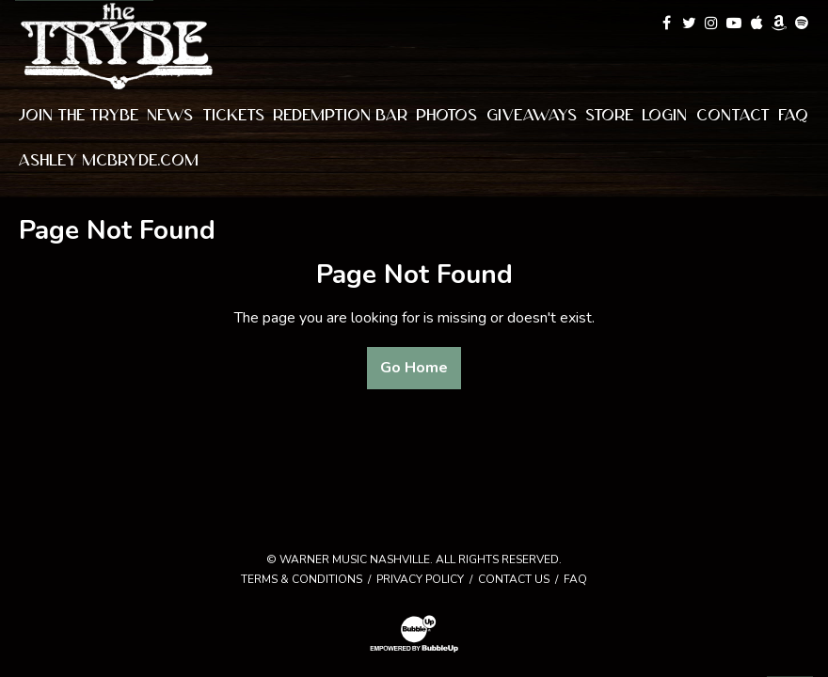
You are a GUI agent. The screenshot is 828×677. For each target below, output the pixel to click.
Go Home (414, 367)
